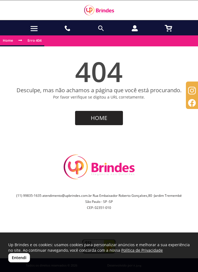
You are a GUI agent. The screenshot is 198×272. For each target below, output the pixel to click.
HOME (99, 118)
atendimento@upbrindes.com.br (67, 195)
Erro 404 (35, 40)
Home (8, 40)
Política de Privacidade (142, 250)
